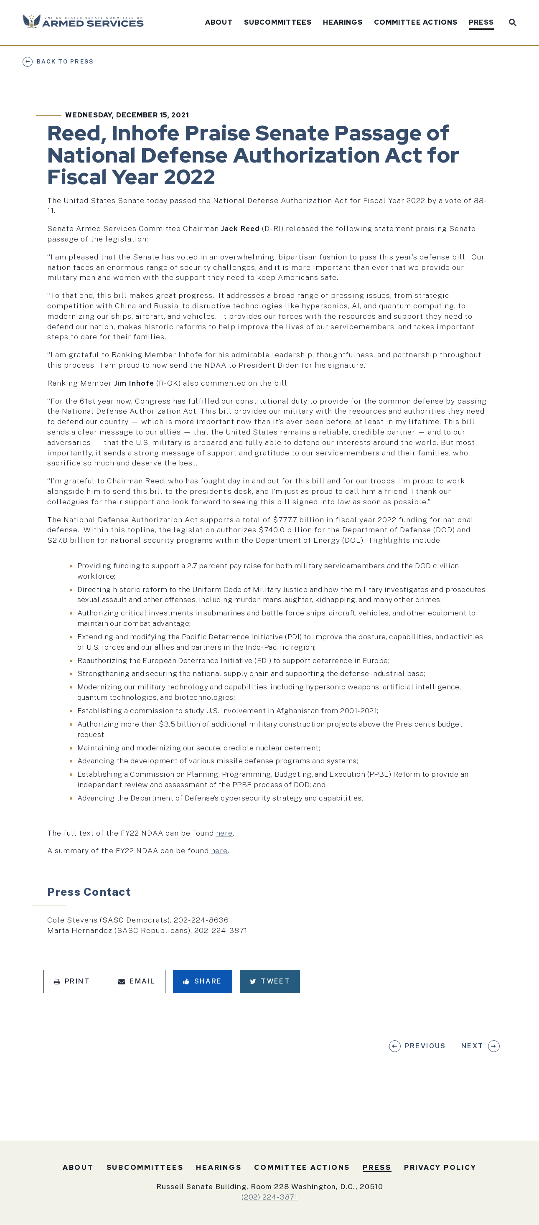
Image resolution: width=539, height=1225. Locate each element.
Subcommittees (278, 23)
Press (481, 23)
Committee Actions (416, 23)
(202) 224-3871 (269, 1196)
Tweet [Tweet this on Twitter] (270, 981)
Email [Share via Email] (136, 981)
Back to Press (65, 61)
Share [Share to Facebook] (202, 981)
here (224, 833)
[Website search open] (510, 21)
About (219, 23)
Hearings (343, 23)
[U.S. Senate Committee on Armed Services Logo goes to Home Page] (86, 22)
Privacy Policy (440, 1167)
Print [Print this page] (72, 981)
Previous (425, 1046)
